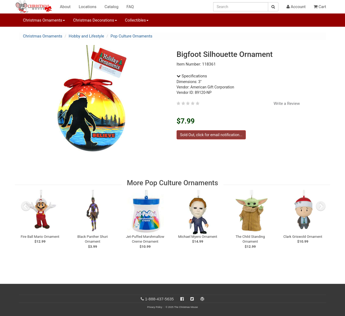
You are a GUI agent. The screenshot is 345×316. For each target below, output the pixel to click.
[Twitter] (192, 299)
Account (296, 6)
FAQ (130, 6)
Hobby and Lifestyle (86, 36)
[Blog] (202, 299)
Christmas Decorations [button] (95, 20)
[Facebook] (182, 299)
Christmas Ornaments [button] (44, 20)
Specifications (192, 76)
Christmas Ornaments (42, 36)
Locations (87, 6)
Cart (320, 6)
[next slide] (320, 206)
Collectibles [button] (137, 20)
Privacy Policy (154, 307)
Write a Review (287, 103)
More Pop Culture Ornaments (172, 183)
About (65, 6)
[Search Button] (273, 6)
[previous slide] (25, 206)
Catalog (112, 6)
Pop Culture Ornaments (131, 36)
